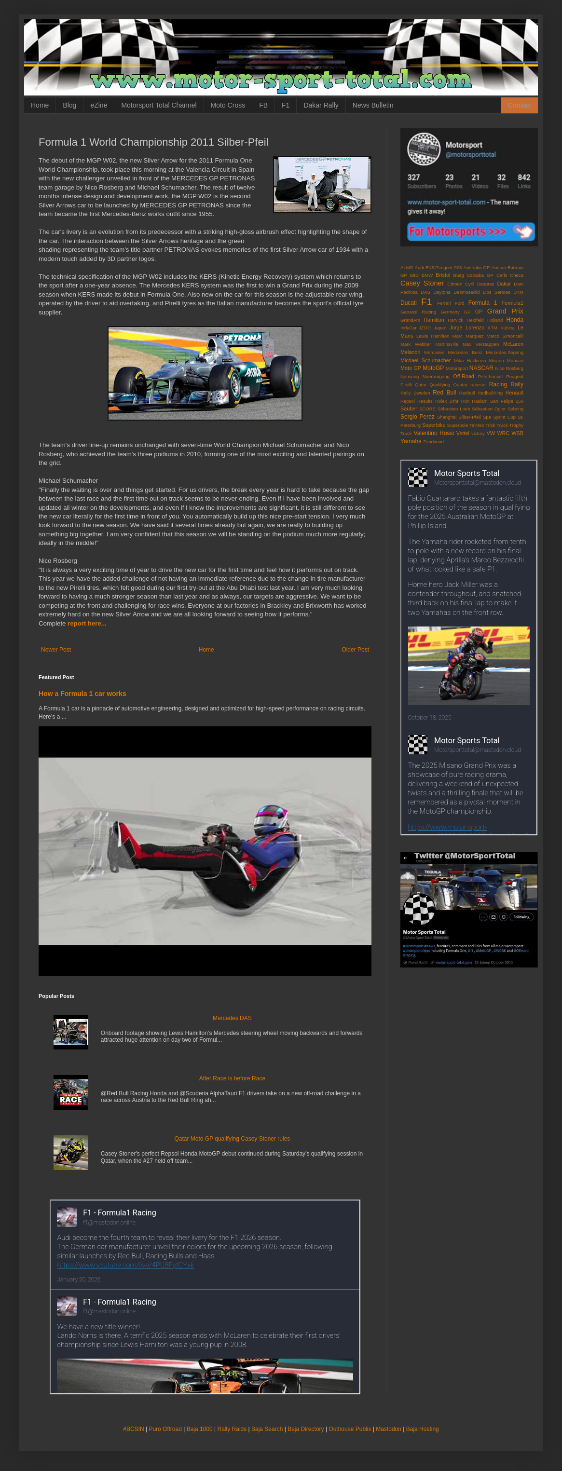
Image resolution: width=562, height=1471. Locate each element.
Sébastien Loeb (454, 408)
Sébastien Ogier (489, 408)
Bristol (443, 275)
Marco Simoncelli (505, 336)
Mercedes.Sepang (504, 352)
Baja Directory (306, 1429)
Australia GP (477, 267)
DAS (425, 292)
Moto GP (410, 368)
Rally (516, 384)
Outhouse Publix (350, 1429)
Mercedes (434, 352)
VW (491, 433)
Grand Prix (505, 311)
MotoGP (433, 368)
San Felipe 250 (506, 401)
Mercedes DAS (232, 1018)
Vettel (462, 433)
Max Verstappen (481, 344)
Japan (440, 327)
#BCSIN (133, 1429)
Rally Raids (232, 1429)
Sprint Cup (504, 417)
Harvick (455, 320)
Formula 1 (482, 303)
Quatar (460, 384)
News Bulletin (373, 105)
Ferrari (444, 303)
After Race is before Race (232, 1078)
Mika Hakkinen (470, 360)
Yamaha (411, 441)
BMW (427, 275)
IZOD (425, 327)
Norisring (409, 376)
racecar (478, 384)
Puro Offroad (165, 1429)
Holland (495, 320)
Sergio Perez (417, 416)
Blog (69, 105)
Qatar (420, 384)
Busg (458, 275)
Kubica (507, 327)
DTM (518, 292)
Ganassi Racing (418, 311)
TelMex (476, 425)
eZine (98, 105)
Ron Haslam (474, 401)
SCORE (427, 408)
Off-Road (463, 376)
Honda (515, 319)
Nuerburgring (436, 376)
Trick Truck (496, 425)
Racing (498, 384)
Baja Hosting (422, 1429)
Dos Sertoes (496, 292)
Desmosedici (466, 292)
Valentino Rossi (434, 433)
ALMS (406, 267)
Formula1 (512, 303)
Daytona (442, 292)
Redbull (467, 392)
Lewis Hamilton (433, 336)
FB (263, 105)
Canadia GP (479, 275)
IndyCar (408, 327)
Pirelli (405, 384)
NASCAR (481, 368)
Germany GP (455, 311)
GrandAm (410, 320)
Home (40, 105)
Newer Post (56, 649)
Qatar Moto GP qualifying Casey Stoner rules (232, 1138)
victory (478, 433)
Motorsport (457, 368)
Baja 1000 (200, 1429)
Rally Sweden (415, 392)
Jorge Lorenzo (467, 327)
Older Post (355, 649)
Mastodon (388, 1429)
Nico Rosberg (509, 368)
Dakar (504, 283)
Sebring (515, 408)
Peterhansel (490, 376)
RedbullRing (490, 392)
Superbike (434, 425)
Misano (496, 360)
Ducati (408, 303)
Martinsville (446, 344)
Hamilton (434, 320)
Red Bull (444, 392)
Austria (499, 267)
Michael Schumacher (425, 360)
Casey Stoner (422, 283)
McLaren (513, 344)
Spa (487, 417)
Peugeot (514, 376)
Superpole (457, 425)
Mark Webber (415, 344)
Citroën (454, 283)
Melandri (410, 352)
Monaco (515, 360)
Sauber (408, 408)
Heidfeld (475, 320)
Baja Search (267, 1429)
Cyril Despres (479, 283)
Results (425, 401)
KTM (492, 327)
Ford (460, 303)
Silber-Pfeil (469, 417)
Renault (514, 392)
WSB (517, 433)
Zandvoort (433, 441)
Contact (519, 105)
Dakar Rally (320, 105)
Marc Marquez (468, 336)
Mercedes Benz (465, 352)
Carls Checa (509, 275)
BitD (414, 275)
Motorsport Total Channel (158, 105)
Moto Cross (228, 105)
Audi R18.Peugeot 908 (438, 267)
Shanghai (447, 417)
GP (479, 311)
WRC (503, 433)
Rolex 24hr (447, 401)
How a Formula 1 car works (82, 693)
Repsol (407, 401)
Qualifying (439, 384)
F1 (285, 105)
